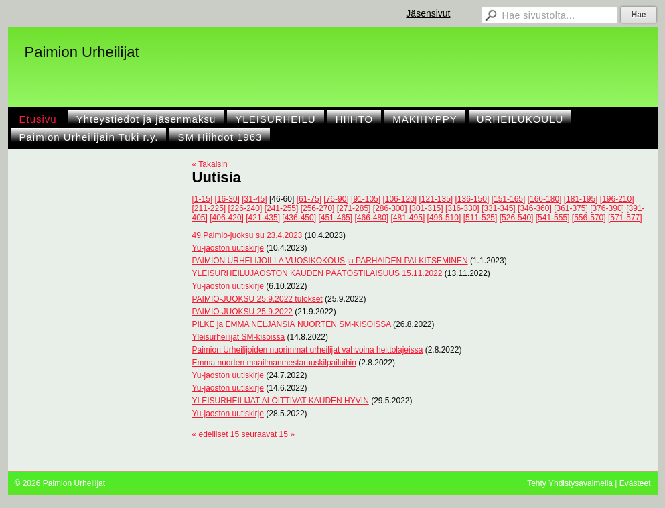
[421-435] (263, 218)
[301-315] (426, 208)
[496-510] (444, 218)
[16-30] (227, 199)
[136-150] (472, 199)
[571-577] (625, 218)
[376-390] (607, 208)
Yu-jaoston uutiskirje (228, 248)
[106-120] (399, 199)
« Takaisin (210, 164)
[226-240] (245, 208)
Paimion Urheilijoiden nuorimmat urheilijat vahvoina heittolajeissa (307, 350)
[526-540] (517, 218)
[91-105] (365, 199)
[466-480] (371, 218)
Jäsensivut (428, 13)
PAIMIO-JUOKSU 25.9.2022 (242, 311)
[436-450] (299, 218)
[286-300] (390, 208)
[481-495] (408, 218)
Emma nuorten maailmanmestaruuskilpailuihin (274, 362)
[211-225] (209, 208)
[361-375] (571, 208)
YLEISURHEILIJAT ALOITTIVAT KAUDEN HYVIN (280, 400)
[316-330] (462, 208)
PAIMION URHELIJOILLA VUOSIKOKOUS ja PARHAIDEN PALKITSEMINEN (330, 260)
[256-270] (318, 208)
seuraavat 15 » (268, 434)
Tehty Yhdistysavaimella (570, 483)
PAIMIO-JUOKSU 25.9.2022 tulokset (257, 299)
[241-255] (282, 208)
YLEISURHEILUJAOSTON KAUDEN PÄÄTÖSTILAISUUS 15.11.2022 (317, 273)
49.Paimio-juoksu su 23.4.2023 (247, 235)
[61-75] (309, 199)
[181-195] (581, 199)
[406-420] (227, 218)
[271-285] (354, 208)
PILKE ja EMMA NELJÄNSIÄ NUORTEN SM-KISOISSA (291, 324)
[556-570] (589, 218)
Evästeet (635, 483)
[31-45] (254, 199)
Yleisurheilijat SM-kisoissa (238, 337)
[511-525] (480, 218)
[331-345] (499, 208)
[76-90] (335, 199)
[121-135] (436, 199)
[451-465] (335, 218)
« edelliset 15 (216, 434)
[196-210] (617, 199)
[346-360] (535, 208)
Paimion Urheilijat (82, 52)
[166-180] (545, 199)
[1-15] (202, 199)
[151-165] (509, 199)
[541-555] (553, 218)
